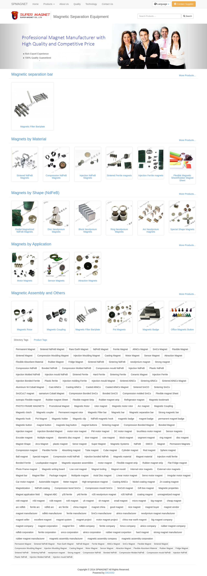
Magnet (161, 444)
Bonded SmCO (110, 393)
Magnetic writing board (53, 469)
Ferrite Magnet (120, 349)
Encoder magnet (24, 437)
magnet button (44, 425)
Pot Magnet (41, 418)
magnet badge (146, 418)
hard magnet (142, 532)
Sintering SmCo (162, 387)
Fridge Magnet (75, 362)
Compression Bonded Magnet (139, 425)
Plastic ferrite (51, 381)
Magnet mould (118, 469)
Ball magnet (22, 456)
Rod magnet (149, 450)
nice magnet (134, 507)
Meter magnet (70, 482)
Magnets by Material (28, 139)
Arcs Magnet (41, 444)
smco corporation (69, 532)
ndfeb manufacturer (52, 513)
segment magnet (146, 437)
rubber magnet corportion (118, 532)
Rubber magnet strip (109, 399)
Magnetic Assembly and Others (38, 293)
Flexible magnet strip (127, 463)
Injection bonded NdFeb (96, 456)
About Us (64, 4)
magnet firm (68, 526)
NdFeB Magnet (100, 349)
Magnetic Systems (119, 444)
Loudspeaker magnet (46, 463)
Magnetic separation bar (32, 74)
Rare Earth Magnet (78, 349)
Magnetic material (122, 456)
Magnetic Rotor (82, 406)
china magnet (80, 507)
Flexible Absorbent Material (29, 362)
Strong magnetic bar (168, 412)
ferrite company (107, 526)
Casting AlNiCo (73, 387)
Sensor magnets (174, 431)
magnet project (84, 519)
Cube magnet (110, 450)
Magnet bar (21, 475)
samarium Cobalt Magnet (51, 393)
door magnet (91, 437)
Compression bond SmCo (68, 488)
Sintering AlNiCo (149, 381)
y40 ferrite (82, 494)
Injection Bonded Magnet (49, 431)
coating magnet (145, 494)
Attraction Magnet (173, 355)
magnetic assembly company (102, 538)
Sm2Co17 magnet (25, 393)
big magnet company (161, 519)
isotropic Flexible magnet (28, 399)
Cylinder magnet (130, 450)
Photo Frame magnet (26, 469)
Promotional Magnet (59, 406)
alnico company (148, 526)
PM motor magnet (100, 431)
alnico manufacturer (126, 513)
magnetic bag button (66, 425)
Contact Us (107, 4)
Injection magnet (24, 431)
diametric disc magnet (69, 437)
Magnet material (144, 456)
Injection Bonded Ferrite (28, 381)
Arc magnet (143, 406)
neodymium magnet (140, 362)
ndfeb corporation (24, 532)
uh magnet (88, 500)
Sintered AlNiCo (128, 381)
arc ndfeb (20, 507)
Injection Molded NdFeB (28, 374)
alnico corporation (92, 532)
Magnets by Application (31, 244)
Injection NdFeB (137, 368)
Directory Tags (21, 340)
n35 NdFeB (126, 494)
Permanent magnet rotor (71, 412)
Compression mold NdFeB (66, 456)
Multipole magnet (80, 475)
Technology (91, 4)
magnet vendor (171, 507)
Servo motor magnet (152, 475)
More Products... (187, 75)
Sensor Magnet (152, 355)
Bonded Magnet (167, 425)
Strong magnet (162, 362)
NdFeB (137, 444)
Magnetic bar (118, 412)
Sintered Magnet (24, 355)
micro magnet (139, 500)
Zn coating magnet (169, 482)
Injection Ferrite (160, 374)
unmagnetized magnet (169, 494)
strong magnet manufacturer (168, 532)
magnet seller (22, 519)
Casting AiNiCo (120, 482)
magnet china (98, 507)
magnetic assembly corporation (137, 538)
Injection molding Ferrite (75, 381)
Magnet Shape (23, 444)
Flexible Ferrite (49, 450)
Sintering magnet (110, 425)
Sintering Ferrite (118, 374)
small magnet (120, 500)
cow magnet (109, 437)
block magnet (126, 437)
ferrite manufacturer (76, 513)
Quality (77, 4)
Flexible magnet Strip (83, 399)
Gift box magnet (146, 488)
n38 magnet (55, 500)
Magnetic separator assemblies (77, 463)
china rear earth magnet (134, 519)
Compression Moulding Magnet (53, 355)
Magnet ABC (50, 494)
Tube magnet (91, 450)
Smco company (128, 526)
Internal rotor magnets (141, 469)
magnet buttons (89, 425)
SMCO (149, 444)
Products (48, 4)
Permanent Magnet (25, 349)
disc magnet (182, 437)
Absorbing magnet (71, 450)
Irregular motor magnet (178, 475)
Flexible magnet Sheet (167, 393)
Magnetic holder (60, 418)
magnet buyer (152, 507)
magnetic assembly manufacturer (66, 538)
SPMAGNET (19, 4)
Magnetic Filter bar (97, 412)
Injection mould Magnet (103, 381)
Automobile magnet (49, 482)
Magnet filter (38, 475)
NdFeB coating (42, 488)
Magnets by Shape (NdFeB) (35, 192)
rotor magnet (100, 406)
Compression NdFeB (26, 368)
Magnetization (23, 488)
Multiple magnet (45, 437)
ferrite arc (35, 507)
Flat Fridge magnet (177, 463)
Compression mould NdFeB (110, 368)
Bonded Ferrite (23, 463)
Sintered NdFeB (96, 362)
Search (187, 16)
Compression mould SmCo (98, 488)
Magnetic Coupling (163, 406)
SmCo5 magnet (125, 488)
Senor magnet (79, 444)
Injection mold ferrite (167, 456)
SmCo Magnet (160, 349)
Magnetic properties (169, 488)
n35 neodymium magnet (104, 494)
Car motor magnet (25, 482)
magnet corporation (48, 526)
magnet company (24, 526)
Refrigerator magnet (134, 399)
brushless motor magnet (149, 431)
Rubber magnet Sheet (57, 399)
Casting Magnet (113, 355)
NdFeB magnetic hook (102, 418)
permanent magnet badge (171, 418)
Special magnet (40, 456)
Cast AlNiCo (55, 387)
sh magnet (103, 500)
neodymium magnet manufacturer (158, 513)
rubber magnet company (173, 526)
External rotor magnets (168, 469)
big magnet (156, 500)
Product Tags (40, 340)
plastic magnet (60, 444)
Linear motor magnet (126, 475)
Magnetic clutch (24, 412)
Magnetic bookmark (159, 399)
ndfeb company (87, 526)
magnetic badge (126, 418)
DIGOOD (109, 572)
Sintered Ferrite (80, 374)
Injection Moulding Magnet (86, 355)
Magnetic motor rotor (122, 406)
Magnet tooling (99, 469)
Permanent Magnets (180, 444)
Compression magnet (26, 450)
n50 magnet (39, 500)
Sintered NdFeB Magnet (52, 349)
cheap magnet (174, 500)
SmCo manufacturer (101, 513)
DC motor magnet (123, 431)
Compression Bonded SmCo (83, 393)
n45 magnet (72, 500)
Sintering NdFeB (117, 362)
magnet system (64, 519)
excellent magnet (42, 519)
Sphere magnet (168, 450)
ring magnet (166, 437)
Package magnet (57, 475)
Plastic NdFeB (156, 368)
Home (35, 4)
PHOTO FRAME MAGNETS (30, 406)
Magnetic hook (23, 418)
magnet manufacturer (26, 513)
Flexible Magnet (180, 349)
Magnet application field (28, 494)
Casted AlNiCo (93, 387)
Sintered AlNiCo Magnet (174, 381)
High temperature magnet (95, 482)
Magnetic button (24, 425)
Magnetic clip (79, 418)
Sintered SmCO (141, 387)
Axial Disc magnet (102, 475)
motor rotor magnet (76, 431)
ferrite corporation (47, 532)
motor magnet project (107, 519)
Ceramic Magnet (139, 374)
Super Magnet (98, 444)
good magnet (116, 507)
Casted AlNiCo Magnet (117, 387)
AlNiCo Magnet (140, 349)
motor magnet (105, 463)
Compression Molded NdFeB (76, 368)
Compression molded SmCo (137, 393)
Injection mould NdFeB (56, 374)
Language (161, 4)
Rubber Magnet (56, 362)
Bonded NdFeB (49, 368)
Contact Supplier (184, 4)
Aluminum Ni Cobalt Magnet (30, 387)
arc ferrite (63, 507)
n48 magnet (22, 500)
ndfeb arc (49, 507)
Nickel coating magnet (144, 482)
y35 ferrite (67, 494)
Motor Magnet (132, 355)
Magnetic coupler (45, 412)
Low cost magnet (78, 469)
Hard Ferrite (99, 374)
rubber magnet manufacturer (30, 538)
